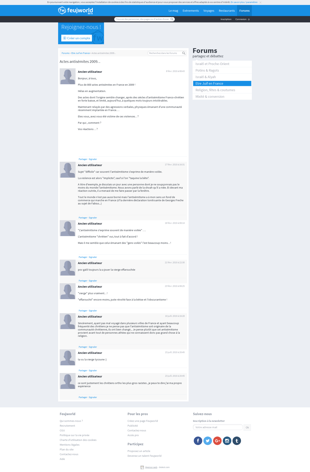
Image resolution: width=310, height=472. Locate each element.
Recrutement (67, 425)
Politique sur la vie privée (74, 435)
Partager (83, 159)
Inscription (226, 19)
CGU (62, 430)
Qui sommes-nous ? (71, 421)
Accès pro (133, 435)
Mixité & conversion (210, 96)
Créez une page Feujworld (143, 421)
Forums (244, 10)
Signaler (93, 159)
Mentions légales (69, 444)
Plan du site (67, 449)
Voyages (208, 10)
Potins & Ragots (207, 70)
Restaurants (227, 10)
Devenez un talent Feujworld (145, 456)
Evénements (191, 10)
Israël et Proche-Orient (212, 63)
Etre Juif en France (80, 53)
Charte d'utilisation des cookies (78, 440)
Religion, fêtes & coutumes (215, 90)
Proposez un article (139, 451)
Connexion (241, 19)
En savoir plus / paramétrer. (244, 2)
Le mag (173, 10)
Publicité (133, 425)
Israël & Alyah (206, 77)
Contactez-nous (69, 454)
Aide (62, 459)
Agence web (151, 467)
